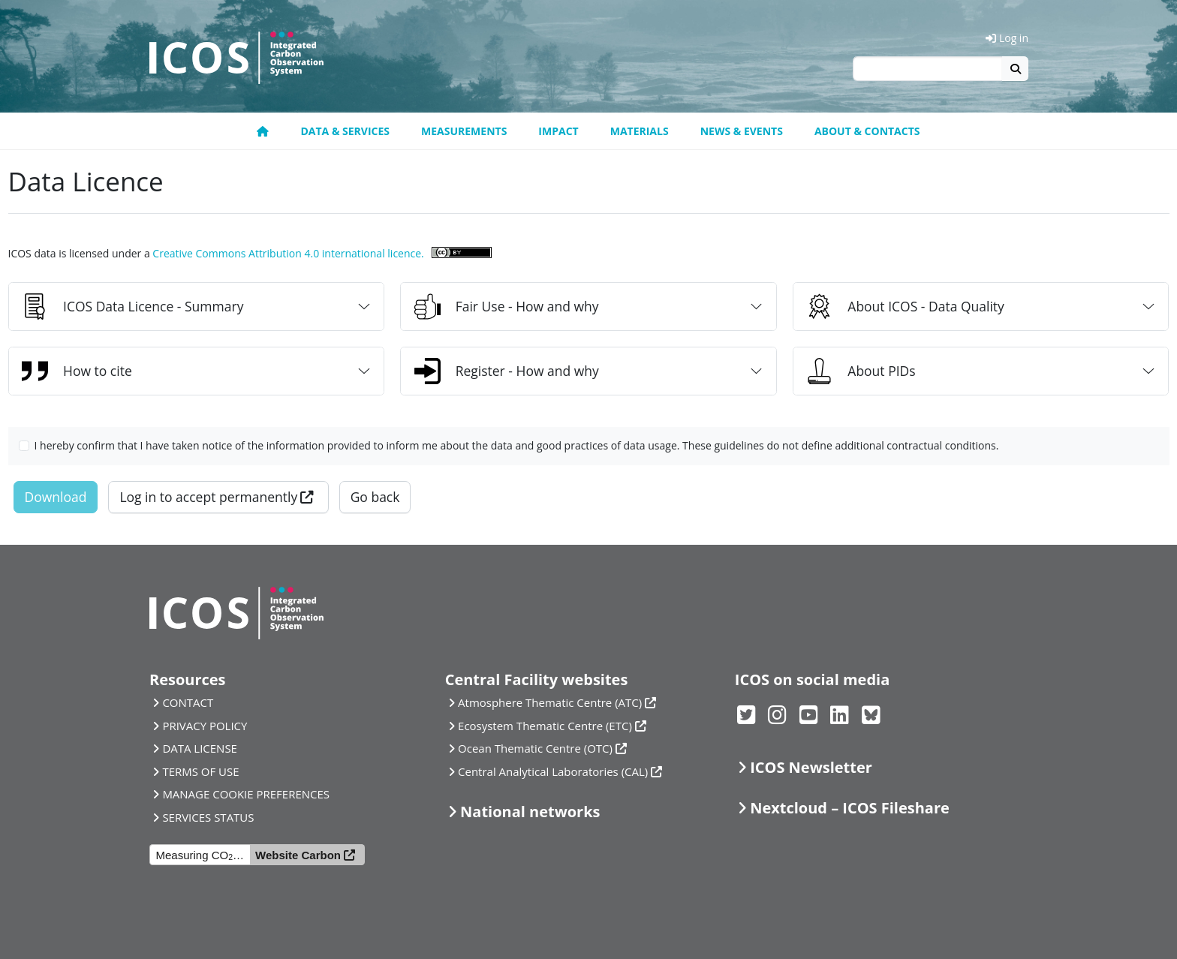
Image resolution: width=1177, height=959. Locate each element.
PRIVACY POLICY (204, 725)
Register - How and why (506, 371)
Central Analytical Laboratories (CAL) (553, 771)
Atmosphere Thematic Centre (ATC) (550, 702)
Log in (1007, 38)
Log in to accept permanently (208, 497)
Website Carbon (298, 855)
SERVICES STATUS (208, 817)
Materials (639, 131)
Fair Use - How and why (506, 306)
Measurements (464, 131)
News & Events (741, 131)
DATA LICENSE (199, 748)
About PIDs (860, 371)
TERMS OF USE (200, 771)
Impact (558, 131)
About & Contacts (867, 131)
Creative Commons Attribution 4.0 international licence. (287, 253)
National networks (530, 811)
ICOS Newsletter (811, 767)
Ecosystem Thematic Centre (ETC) (545, 725)
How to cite (77, 371)
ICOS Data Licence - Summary (132, 306)
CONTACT (187, 702)
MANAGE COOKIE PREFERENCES (246, 793)
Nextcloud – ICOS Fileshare (850, 808)
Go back (375, 497)
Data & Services (345, 131)
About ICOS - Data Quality (905, 306)
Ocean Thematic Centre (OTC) (535, 748)
